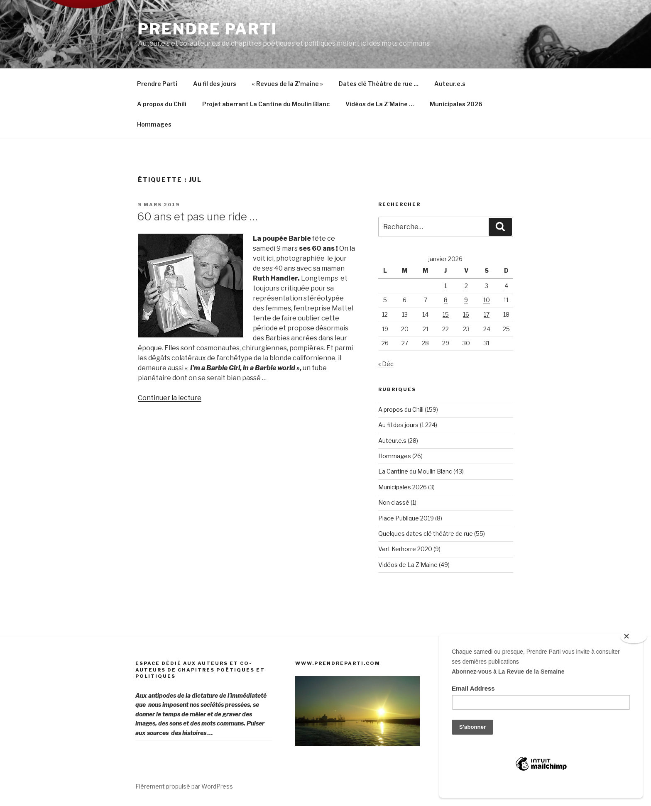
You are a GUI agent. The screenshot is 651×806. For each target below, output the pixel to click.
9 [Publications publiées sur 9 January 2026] (466, 299)
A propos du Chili (161, 103)
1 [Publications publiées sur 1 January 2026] (445, 285)
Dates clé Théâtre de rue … (378, 83)
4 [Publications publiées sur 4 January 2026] (506, 285)
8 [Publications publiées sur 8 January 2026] (446, 299)
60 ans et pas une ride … (197, 216)
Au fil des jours (214, 83)
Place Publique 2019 (406, 518)
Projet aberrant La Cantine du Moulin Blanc (266, 103)
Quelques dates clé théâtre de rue (425, 533)
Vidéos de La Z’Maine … (379, 103)
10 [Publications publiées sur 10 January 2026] (486, 299)
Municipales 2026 (456, 103)
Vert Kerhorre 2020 (405, 548)
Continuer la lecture (169, 398)
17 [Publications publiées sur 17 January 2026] (486, 314)
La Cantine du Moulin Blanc (415, 471)
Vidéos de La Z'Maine (408, 564)
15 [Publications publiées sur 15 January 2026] (446, 314)
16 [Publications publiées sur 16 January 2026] (466, 314)
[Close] (633, 636)
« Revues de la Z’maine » (287, 83)
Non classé (393, 502)
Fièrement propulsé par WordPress (184, 786)
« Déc (386, 363)
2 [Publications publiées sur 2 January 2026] (466, 285)
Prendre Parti (207, 29)
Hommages (154, 124)
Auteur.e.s (449, 83)
